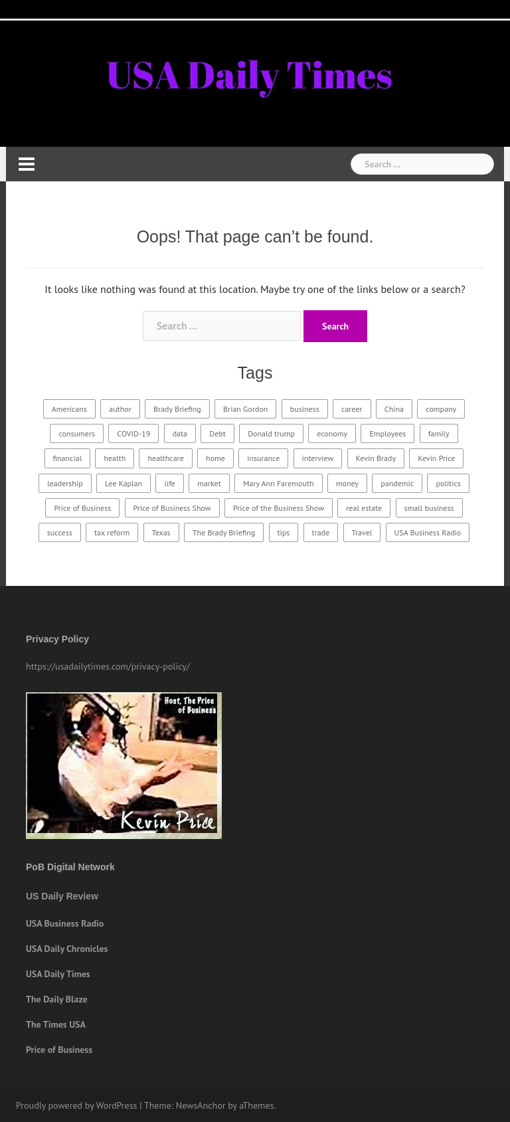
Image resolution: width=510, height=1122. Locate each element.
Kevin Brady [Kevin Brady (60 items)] (376, 458)
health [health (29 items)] (115, 458)
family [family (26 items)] (439, 433)
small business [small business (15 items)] (429, 508)
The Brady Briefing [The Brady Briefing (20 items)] (224, 532)
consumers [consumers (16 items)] (76, 433)
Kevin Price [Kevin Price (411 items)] (436, 458)
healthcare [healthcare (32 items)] (165, 458)
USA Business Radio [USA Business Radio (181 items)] (428, 532)
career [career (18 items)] (352, 409)
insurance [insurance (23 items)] (263, 458)
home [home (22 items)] (215, 458)
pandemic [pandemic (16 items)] (397, 483)
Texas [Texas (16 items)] (161, 532)
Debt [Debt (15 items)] (217, 433)
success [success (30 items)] (59, 532)
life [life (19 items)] (169, 483)
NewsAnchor (201, 1105)
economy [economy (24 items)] (332, 433)
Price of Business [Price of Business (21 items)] (82, 508)
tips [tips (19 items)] (284, 532)
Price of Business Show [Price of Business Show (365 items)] (172, 508)
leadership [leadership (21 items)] (65, 483)
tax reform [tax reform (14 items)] (111, 532)
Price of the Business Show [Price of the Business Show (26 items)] (278, 508)
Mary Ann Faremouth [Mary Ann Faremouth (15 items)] (278, 483)
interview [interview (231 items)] (318, 458)
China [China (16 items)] (394, 409)
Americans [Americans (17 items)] (69, 409)
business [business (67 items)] (304, 409)
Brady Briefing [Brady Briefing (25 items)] (177, 409)
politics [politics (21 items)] (448, 483)
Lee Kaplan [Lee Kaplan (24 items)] (123, 483)
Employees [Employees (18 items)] (387, 433)
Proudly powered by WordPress (76, 1105)
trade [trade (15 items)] (321, 532)
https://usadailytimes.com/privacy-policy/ (108, 666)
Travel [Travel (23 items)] (362, 532)
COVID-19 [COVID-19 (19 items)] (133, 433)
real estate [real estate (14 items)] (364, 508)
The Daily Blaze (57, 999)
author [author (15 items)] (120, 409)
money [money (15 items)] (347, 483)
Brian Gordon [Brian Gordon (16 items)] (245, 409)
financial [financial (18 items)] (67, 458)
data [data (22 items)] (180, 433)
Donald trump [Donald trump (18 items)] (271, 433)
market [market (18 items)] (209, 483)
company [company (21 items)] (441, 409)
